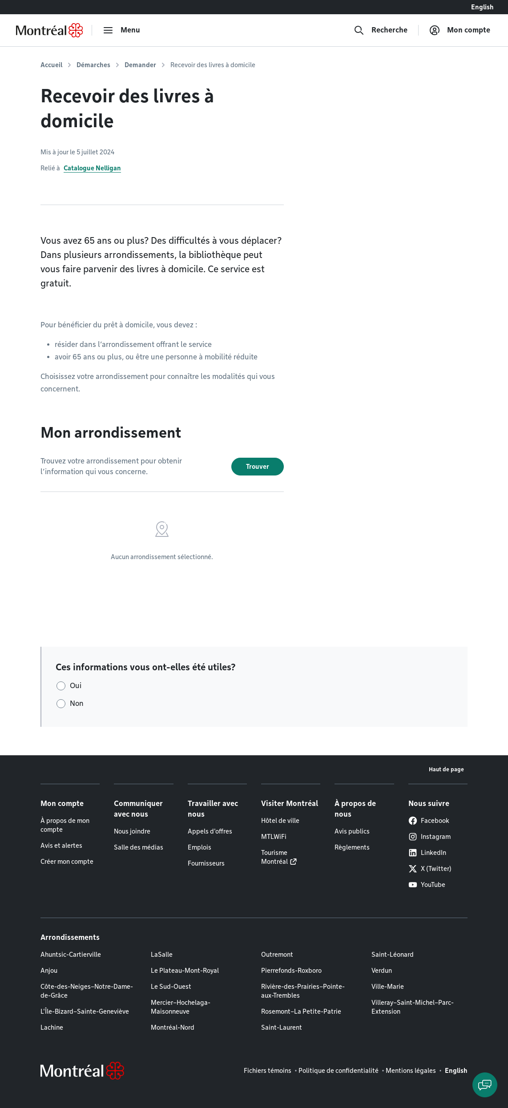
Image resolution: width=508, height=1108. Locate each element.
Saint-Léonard (392, 954)
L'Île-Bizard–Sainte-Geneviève (84, 1011)
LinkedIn (427, 852)
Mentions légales (411, 1070)
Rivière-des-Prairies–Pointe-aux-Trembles (303, 991)
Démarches (93, 64)
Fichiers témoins (267, 1070)
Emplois (199, 847)
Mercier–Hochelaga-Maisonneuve (180, 1007)
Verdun (381, 970)
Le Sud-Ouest (171, 986)
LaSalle (162, 954)
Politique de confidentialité (338, 1070)
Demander (140, 64)
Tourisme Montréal (274, 857)
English (482, 7)
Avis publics (352, 831)
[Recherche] (380, 30)
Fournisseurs (206, 863)
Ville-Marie (387, 986)
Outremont (277, 954)
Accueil (51, 64)
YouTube (426, 884)
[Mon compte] (460, 30)
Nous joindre (132, 831)
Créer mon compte (66, 861)
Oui (75, 685)
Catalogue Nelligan (92, 168)
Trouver (257, 466)
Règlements (352, 847)
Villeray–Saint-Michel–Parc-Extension (412, 1007)
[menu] (121, 30)
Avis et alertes (61, 845)
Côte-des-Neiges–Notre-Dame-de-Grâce (86, 991)
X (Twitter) (430, 868)
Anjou (48, 970)
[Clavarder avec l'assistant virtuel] (484, 1084)
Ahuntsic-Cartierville (70, 954)
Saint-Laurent (281, 1027)
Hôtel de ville (280, 820)
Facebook (428, 820)
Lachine (51, 1027)
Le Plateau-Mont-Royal (185, 970)
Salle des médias (138, 847)
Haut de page (446, 769)
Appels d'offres (210, 831)
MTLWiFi (273, 836)
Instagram (429, 836)
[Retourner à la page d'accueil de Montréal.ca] (49, 30)
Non (77, 703)
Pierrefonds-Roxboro (291, 970)
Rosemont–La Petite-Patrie (301, 1011)
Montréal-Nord (172, 1027)
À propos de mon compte (64, 825)
